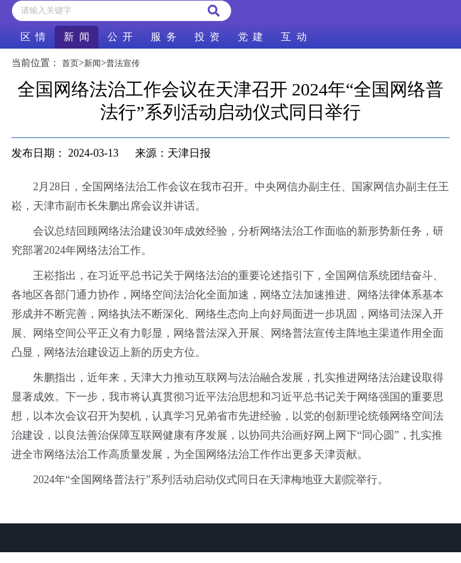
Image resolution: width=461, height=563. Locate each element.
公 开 (120, 37)
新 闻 (76, 37)
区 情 (33, 37)
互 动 (293, 37)
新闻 (92, 63)
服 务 (163, 37)
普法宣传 (123, 63)
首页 (70, 63)
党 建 (250, 37)
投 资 (207, 37)
